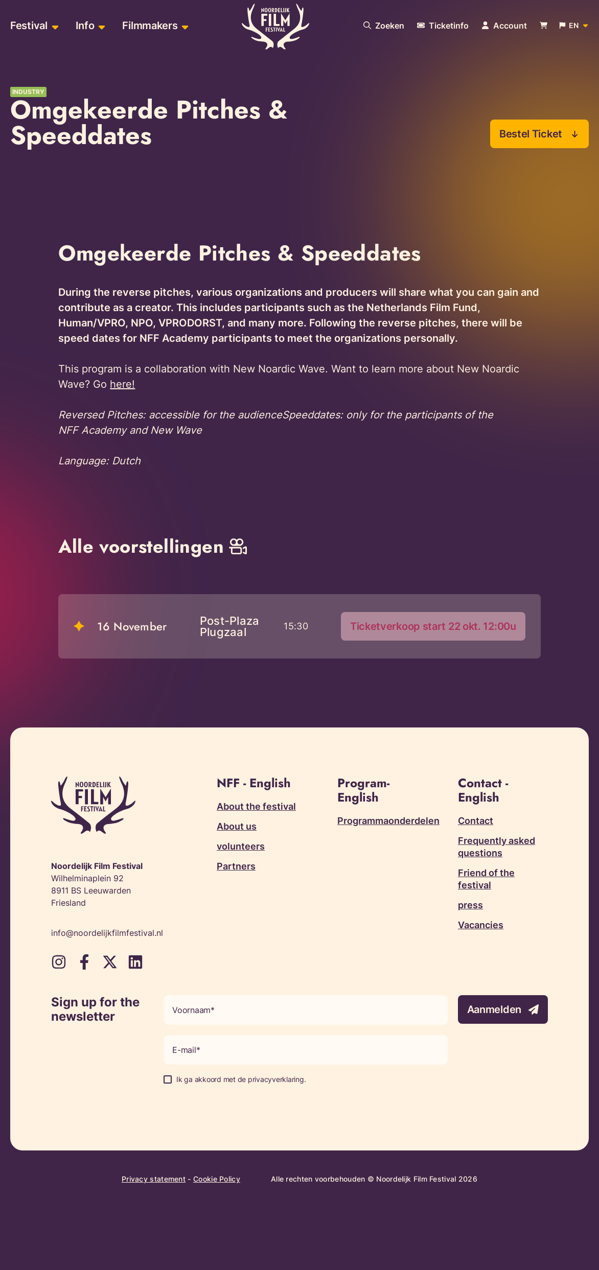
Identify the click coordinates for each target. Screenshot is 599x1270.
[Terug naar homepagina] (275, 27)
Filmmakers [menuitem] (149, 25)
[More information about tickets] (443, 25)
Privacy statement (154, 1178)
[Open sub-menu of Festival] (54, 26)
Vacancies (480, 925)
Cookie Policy (216, 1178)
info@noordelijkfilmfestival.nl (107, 933)
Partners (236, 866)
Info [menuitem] (85, 25)
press (470, 905)
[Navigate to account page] (504, 25)
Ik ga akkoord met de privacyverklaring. (241, 1079)
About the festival (256, 806)
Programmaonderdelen (388, 820)
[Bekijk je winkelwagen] (543, 26)
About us (237, 826)
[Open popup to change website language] (574, 25)
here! (122, 384)
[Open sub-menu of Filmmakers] (184, 26)
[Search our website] (383, 25)
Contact (475, 820)
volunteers (241, 846)
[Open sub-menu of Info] (100, 26)
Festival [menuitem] (29, 25)
